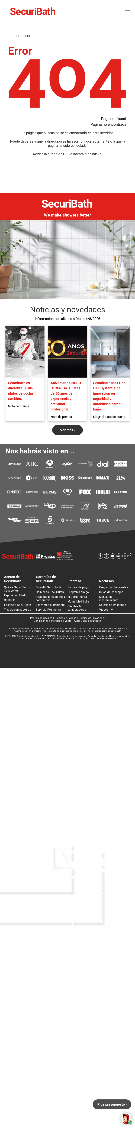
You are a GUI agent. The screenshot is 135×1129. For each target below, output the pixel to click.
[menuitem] (20, 589)
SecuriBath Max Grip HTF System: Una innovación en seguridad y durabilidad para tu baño (109, 396)
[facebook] (100, 556)
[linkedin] (118, 556)
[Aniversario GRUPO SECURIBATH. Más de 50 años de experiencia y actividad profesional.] (67, 352)
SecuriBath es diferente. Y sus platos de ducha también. (20, 391)
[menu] (127, 10)
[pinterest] (125, 556)
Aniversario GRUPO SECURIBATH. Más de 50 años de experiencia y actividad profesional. (66, 396)
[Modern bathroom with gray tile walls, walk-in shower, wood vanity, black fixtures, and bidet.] (110, 352)
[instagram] (106, 556)
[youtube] (112, 556)
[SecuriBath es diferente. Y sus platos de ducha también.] (24, 352)
